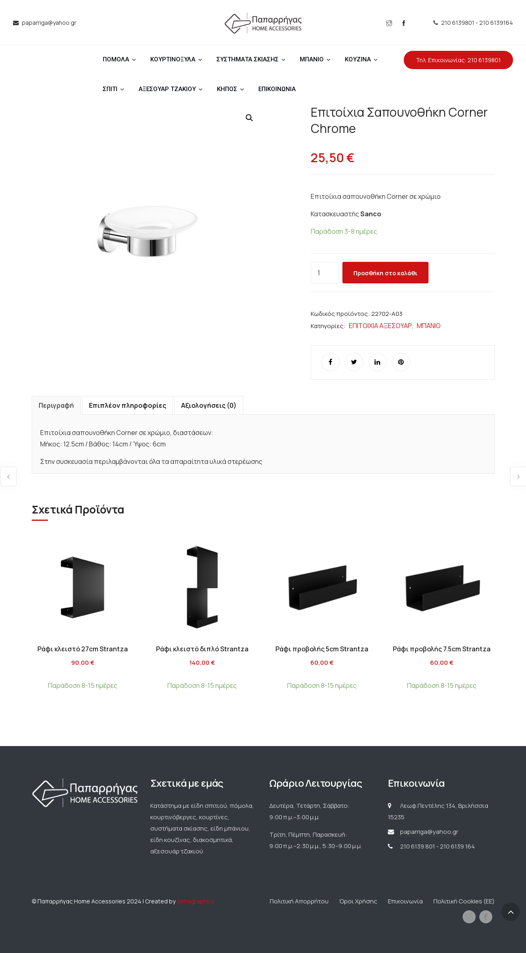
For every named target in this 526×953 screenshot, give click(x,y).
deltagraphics (195, 901)
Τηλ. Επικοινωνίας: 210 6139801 (458, 60)
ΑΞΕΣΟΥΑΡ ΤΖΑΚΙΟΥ (167, 89)
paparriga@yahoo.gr (429, 831)
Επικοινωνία (405, 901)
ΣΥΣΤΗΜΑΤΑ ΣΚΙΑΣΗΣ (247, 59)
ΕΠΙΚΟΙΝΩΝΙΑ (277, 89)
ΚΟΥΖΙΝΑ (358, 59)
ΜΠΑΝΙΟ (312, 59)
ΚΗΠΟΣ (227, 89)
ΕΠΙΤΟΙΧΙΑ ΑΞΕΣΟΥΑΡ (380, 325)
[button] (249, 118)
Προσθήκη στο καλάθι (385, 273)
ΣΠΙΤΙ (110, 89)
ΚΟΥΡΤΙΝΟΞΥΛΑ (172, 59)
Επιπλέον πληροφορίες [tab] (127, 405)
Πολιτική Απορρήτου (299, 901)
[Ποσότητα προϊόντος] (325, 272)
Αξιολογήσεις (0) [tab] (208, 405)
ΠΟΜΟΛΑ (116, 59)
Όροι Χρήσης (358, 901)
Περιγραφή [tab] (56, 405)
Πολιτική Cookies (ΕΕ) (464, 901)
